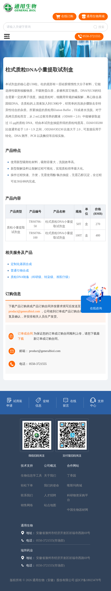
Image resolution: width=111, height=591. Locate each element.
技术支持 (27, 465)
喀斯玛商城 (74, 485)
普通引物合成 (20, 270)
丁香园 (71, 475)
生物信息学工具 (31, 475)
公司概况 (50, 465)
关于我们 (50, 475)
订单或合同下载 (25, 336)
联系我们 (27, 495)
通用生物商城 (93, 16)
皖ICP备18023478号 (88, 580)
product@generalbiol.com (24, 311)
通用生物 (27, 525)
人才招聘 (50, 495)
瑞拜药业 (27, 550)
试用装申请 (14, 402)
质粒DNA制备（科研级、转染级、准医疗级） (41, 277)
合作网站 (73, 465)
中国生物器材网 (77, 509)
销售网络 (27, 505)
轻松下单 (27, 485)
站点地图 (50, 505)
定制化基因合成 (21, 264)
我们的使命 (51, 485)
